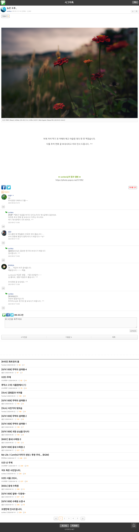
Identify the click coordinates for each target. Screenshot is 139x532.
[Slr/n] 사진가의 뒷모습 (69, 410)
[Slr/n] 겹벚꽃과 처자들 (69, 395)
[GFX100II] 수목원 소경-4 (69, 503)
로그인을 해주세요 (71, 322)
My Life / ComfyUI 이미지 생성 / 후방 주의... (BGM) (69, 457)
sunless (10, 212)
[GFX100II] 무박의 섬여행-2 (69, 418)
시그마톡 (69, 2)
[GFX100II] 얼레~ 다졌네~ (69, 496)
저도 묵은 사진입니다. (69, 472)
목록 (113, 337)
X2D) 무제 (69, 379)
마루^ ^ (11, 196)
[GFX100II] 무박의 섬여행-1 (69, 426)
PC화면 (75, 526)
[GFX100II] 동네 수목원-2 (69, 449)
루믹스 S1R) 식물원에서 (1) (69, 387)
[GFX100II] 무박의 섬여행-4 (69, 371)
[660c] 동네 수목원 (69, 488)
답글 (3, 206)
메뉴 (135, 2)
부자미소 (11, 265)
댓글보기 (5, 16)
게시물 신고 (132, 187)
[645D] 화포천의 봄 (69, 364)
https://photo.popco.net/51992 (69, 180)
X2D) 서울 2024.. (69, 480)
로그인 (64, 526)
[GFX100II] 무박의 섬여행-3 (69, 403)
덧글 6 (5, 192)
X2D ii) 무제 (69, 465)
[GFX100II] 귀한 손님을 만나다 (69, 434)
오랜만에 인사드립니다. (69, 511)
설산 (9, 232)
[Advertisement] (69, 348)
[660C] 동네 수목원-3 (69, 441)
